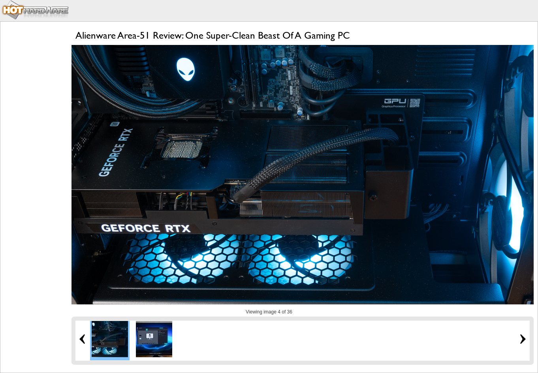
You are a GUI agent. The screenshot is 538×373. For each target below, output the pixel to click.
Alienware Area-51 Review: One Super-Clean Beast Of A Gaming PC (212, 35)
